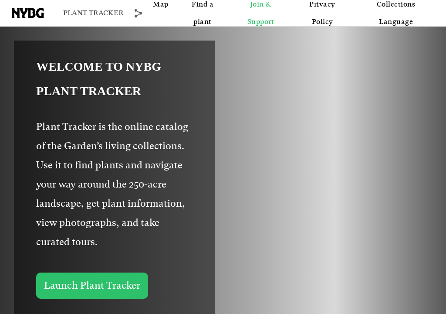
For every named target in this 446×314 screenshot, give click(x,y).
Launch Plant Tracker (92, 285)
